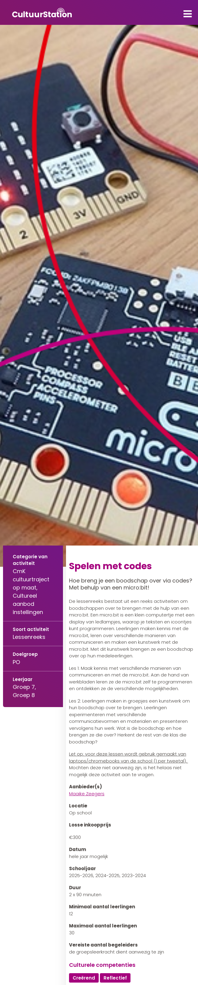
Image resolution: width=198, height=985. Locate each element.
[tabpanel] (99, 296)
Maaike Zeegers (86, 793)
